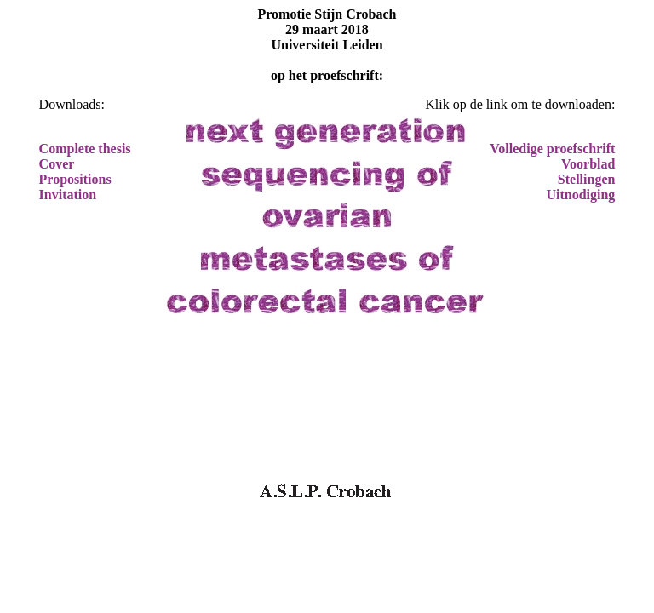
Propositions (75, 179)
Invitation (68, 194)
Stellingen (587, 179)
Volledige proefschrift (552, 148)
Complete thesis (85, 148)
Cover (57, 164)
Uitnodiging (580, 194)
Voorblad (588, 164)
